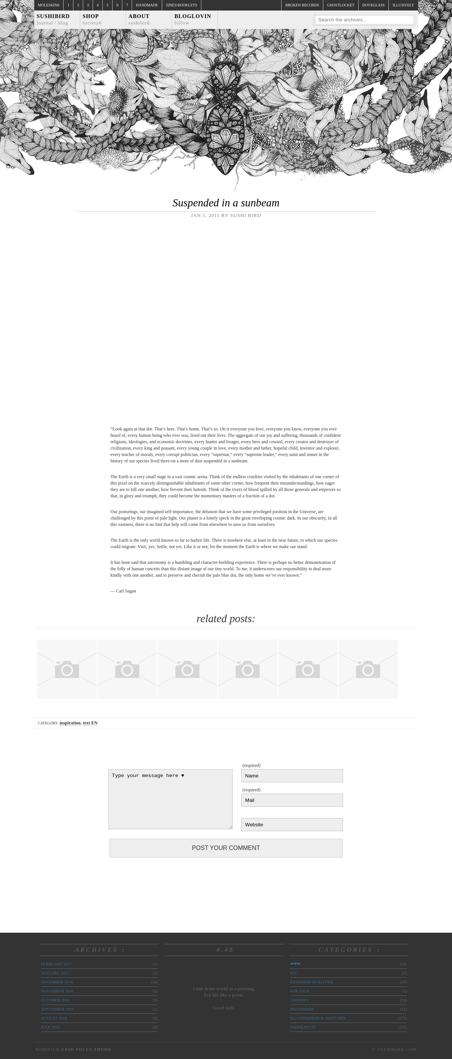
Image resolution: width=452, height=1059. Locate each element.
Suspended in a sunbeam (226, 203)
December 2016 (57, 982)
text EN (90, 723)
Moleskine (49, 5)
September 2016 (57, 1009)
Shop (92, 19)
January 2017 (55, 973)
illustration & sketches (318, 1018)
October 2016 (55, 1000)
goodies (299, 1000)
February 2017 (56, 964)
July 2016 (50, 1027)
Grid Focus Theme (86, 1049)
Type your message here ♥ (170, 799)
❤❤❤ (295, 964)
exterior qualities (311, 982)
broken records (302, 5)
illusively (403, 5)
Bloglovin (193, 19)
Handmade (147, 5)
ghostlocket (341, 5)
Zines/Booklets (181, 5)
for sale (300, 991)
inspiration (70, 723)
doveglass (373, 5)
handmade (302, 1009)
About (139, 19)
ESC (294, 973)
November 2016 (57, 991)
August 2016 (54, 1018)
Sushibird (53, 19)
